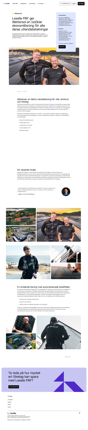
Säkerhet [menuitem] (29, 419)
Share (67, 357)
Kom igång (81, 3)
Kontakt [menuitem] (9, 402)
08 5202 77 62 (65, 3)
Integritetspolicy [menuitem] (17, 419)
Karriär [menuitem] (9, 404)
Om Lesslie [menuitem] (10, 399)
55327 (28, 417)
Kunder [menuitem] (9, 407)
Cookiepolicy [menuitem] (23, 419)
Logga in (74, 3)
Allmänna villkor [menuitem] (10, 419)
